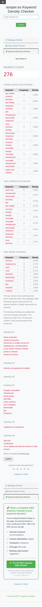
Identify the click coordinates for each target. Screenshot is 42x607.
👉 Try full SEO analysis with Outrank (21, 564)
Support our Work (21, 474)
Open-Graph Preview (15, 46)
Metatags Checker (14, 40)
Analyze (21, 25)
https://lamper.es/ (21, 59)
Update (8, 459)
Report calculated (16, 454)
